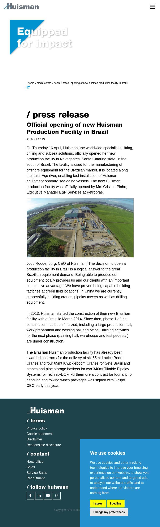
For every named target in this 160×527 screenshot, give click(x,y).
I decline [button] (115, 503)
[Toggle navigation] (152, 7)
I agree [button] (98, 503)
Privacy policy (37, 428)
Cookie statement (40, 434)
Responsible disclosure (44, 445)
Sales (31, 467)
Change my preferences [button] (109, 512)
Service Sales (37, 472)
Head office (35, 461)
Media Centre (44, 83)
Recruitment (36, 478)
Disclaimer (34, 439)
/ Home (30, 83)
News (57, 83)
